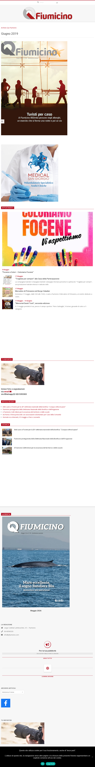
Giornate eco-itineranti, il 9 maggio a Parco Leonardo (21, 417)
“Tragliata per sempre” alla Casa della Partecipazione (37, 279)
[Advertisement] (47, 335)
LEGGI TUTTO (47, 658)
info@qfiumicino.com (11, 635)
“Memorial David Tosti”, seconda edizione (32, 303)
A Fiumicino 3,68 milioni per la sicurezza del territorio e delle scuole (26, 412)
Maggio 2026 (35, 611)
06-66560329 (8, 631)
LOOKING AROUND (47, 676)
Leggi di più (50, 764)
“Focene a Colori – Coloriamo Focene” (18, 272)
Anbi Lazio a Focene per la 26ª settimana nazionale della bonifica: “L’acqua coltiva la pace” (34, 407)
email (7, 391)
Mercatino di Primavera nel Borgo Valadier (33, 291)
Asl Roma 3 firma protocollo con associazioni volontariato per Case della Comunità (32, 415)
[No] (92, 757)
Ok (43, 764)
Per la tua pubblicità (47, 651)
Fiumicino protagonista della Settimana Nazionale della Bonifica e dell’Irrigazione (31, 409)
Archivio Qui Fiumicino (9, 28)
